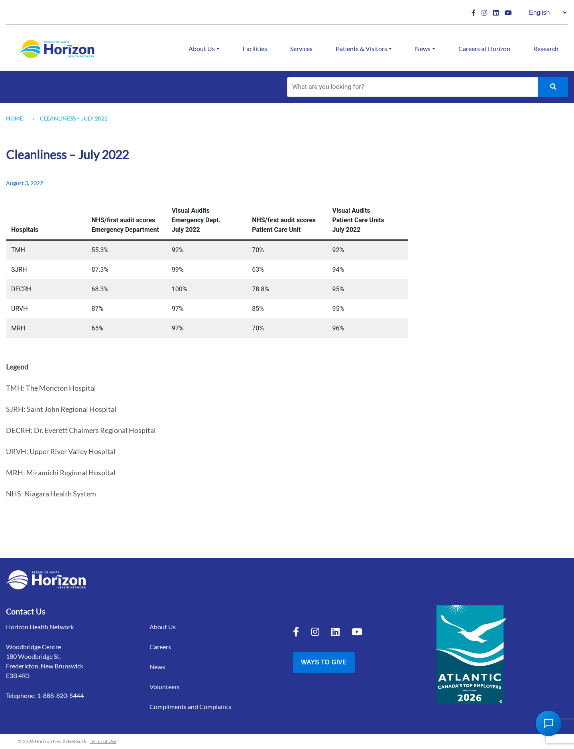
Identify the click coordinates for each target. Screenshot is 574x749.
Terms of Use (103, 741)
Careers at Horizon (484, 48)
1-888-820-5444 (60, 695)
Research (545, 48)
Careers (160, 646)
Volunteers (164, 686)
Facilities (255, 48)
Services (301, 48)
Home (14, 118)
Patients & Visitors (361, 48)
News (423, 48)
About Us (202, 48)
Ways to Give (324, 662)
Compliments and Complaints (190, 706)
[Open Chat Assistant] (548, 723)
